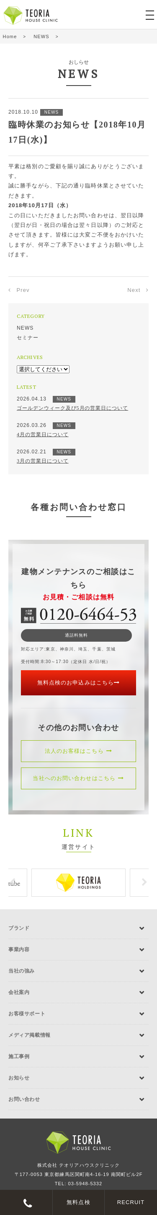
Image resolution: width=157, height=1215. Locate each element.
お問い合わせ (24, 1099)
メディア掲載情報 (29, 1035)
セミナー (28, 338)
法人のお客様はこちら (79, 751)
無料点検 (78, 1202)
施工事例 (18, 1056)
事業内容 (18, 949)
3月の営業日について (43, 461)
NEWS (25, 328)
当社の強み (21, 971)
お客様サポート (26, 1014)
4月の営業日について (43, 434)
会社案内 (18, 992)
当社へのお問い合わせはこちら (78, 778)
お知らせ (18, 1078)
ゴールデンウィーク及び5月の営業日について (72, 408)
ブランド (18, 928)
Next (133, 290)
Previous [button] (12, 882)
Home (10, 36)
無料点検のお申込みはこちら (78, 682)
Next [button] (144, 882)
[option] (78, 883)
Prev (23, 290)
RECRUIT (131, 1202)
